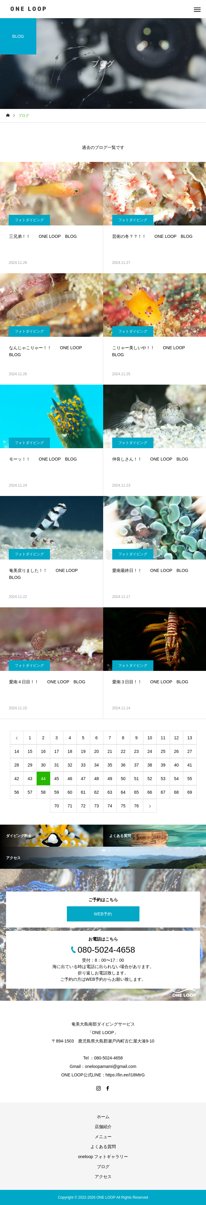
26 (176, 751)
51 (136, 778)
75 (123, 805)
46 (69, 778)
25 (163, 751)
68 (176, 792)
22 (123, 751)
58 (43, 792)
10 (149, 737)
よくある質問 (103, 1146)
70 (56, 805)
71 (69, 805)
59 (56, 792)
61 (83, 792)
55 (189, 778)
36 (123, 765)
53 (163, 778)
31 (56, 765)
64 (123, 792)
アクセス (103, 1176)
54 (176, 778)
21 (109, 751)
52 (149, 778)
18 (69, 751)
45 (56, 778)
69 (189, 792)
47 (83, 778)
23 (136, 751)
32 (69, 765)
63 (109, 792)
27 (189, 751)
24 (149, 751)
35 (109, 765)
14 (16, 751)
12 (176, 737)
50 (123, 778)
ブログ (103, 1166)
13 (189, 737)
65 (136, 792)
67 (163, 792)
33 (83, 765)
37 (136, 765)
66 (149, 792)
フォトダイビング (29, 220)
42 (16, 778)
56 (16, 792)
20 (96, 751)
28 (16, 765)
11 (163, 737)
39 (163, 765)
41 (189, 765)
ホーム (103, 1116)
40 (176, 765)
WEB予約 (103, 913)
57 (30, 792)
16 (43, 751)
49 (109, 778)
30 (43, 765)
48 (96, 778)
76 (136, 805)
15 (30, 751)
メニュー (103, 1136)
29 (30, 765)
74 (109, 805)
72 (83, 805)
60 (69, 792)
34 (96, 765)
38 (149, 765)
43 (30, 778)
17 (56, 751)
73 (96, 805)
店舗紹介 (103, 1126)
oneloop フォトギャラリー (103, 1156)
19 (83, 751)
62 (96, 792)
